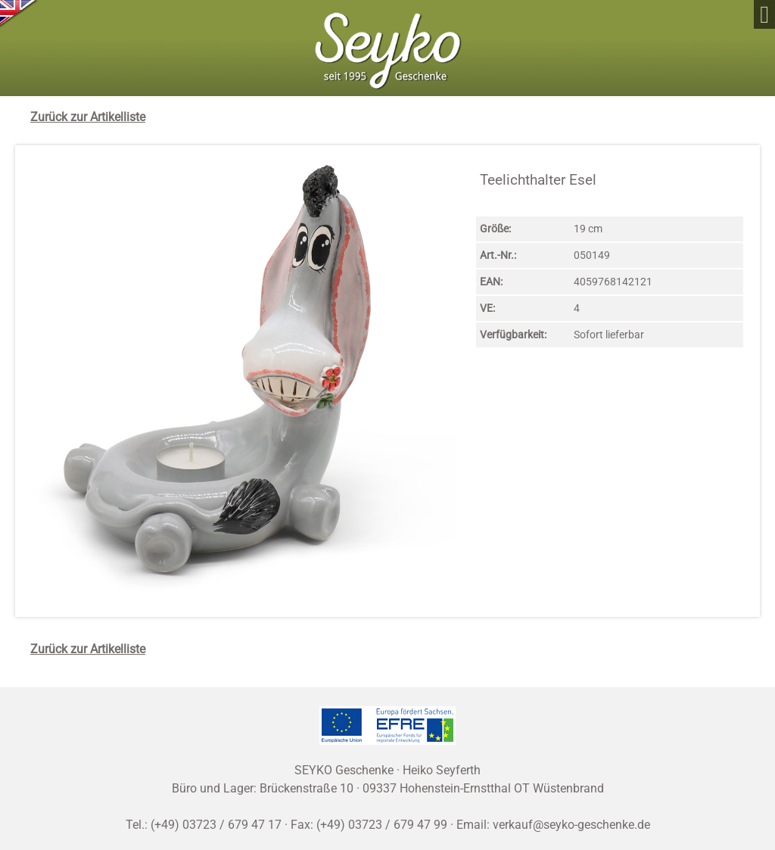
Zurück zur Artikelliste (87, 117)
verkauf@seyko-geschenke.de (571, 824)
